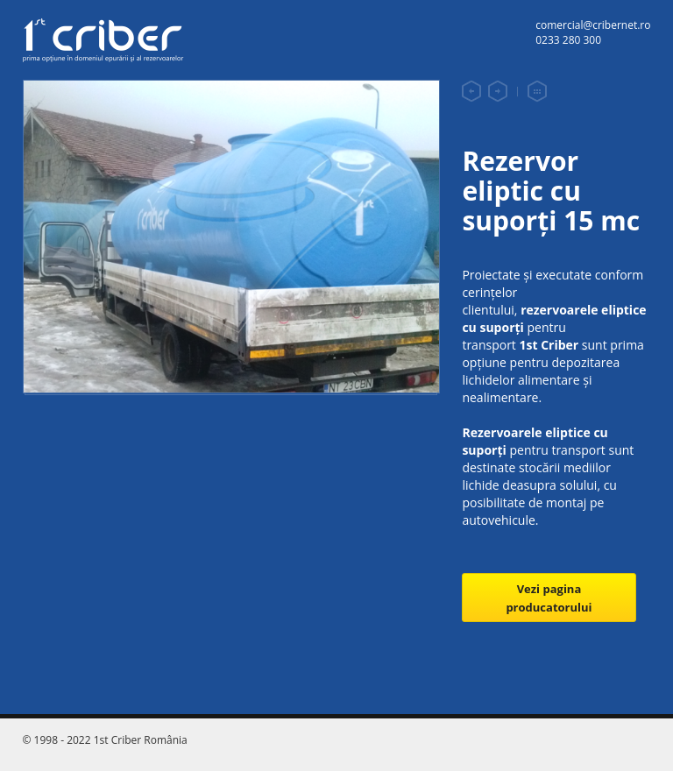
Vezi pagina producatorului (549, 598)
